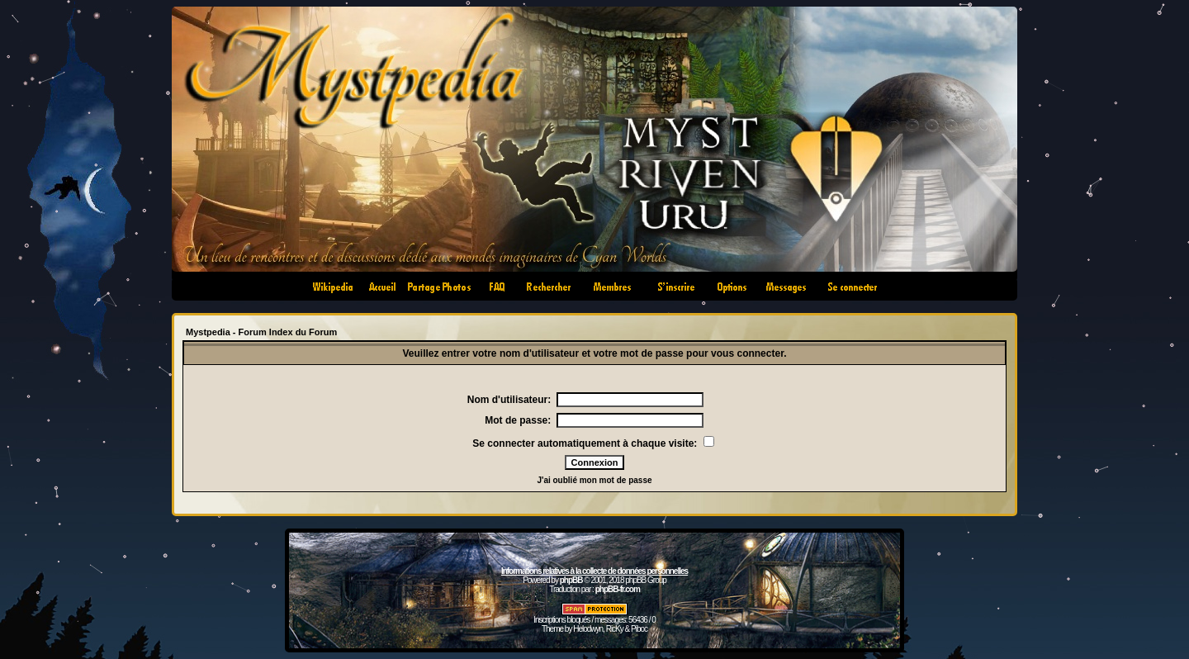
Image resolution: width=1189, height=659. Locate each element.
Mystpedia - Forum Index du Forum (261, 332)
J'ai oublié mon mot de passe (594, 480)
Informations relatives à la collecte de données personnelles (594, 571)
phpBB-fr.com (617, 589)
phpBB (571, 580)
